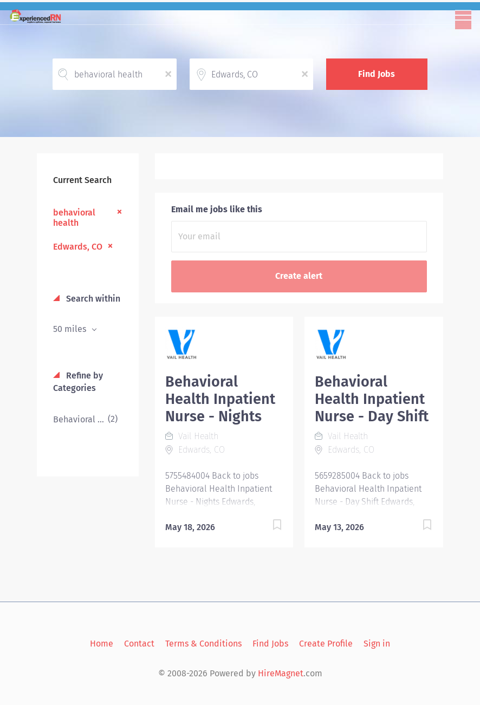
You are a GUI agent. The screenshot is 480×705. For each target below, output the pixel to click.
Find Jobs (376, 74)
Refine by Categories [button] (78, 381)
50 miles (70, 329)
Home (101, 643)
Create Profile (326, 643)
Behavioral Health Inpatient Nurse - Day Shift (372, 399)
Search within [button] (92, 298)
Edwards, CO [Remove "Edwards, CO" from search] (77, 246)
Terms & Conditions (203, 643)
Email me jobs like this (216, 209)
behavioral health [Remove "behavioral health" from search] (74, 217)
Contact (139, 643)
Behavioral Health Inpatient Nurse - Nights (220, 399)
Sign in (377, 643)
